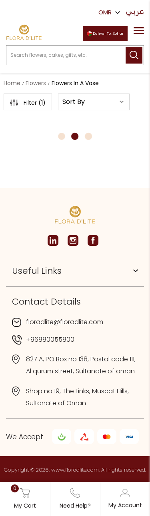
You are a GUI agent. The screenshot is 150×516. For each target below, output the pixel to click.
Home (12, 83)
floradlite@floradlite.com (64, 322)
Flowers (36, 83)
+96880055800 (50, 339)
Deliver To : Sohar (105, 33)
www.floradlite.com (75, 470)
